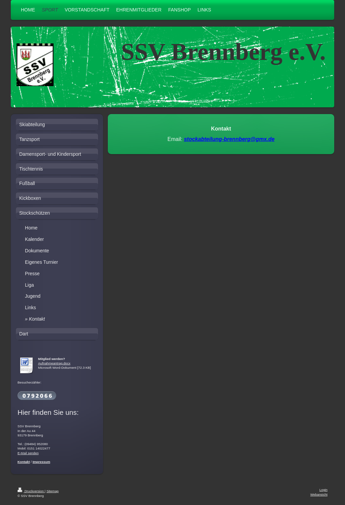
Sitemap (52, 491)
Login (323, 490)
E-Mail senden (28, 453)
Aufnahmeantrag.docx (54, 363)
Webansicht (318, 494)
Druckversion (31, 491)
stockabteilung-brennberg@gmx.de (229, 139)
